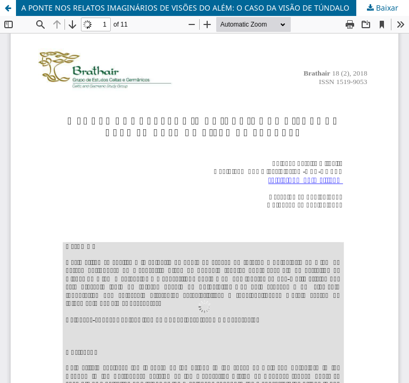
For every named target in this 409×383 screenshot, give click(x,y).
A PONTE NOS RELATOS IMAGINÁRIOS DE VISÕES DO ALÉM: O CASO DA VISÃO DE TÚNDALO (185, 8)
